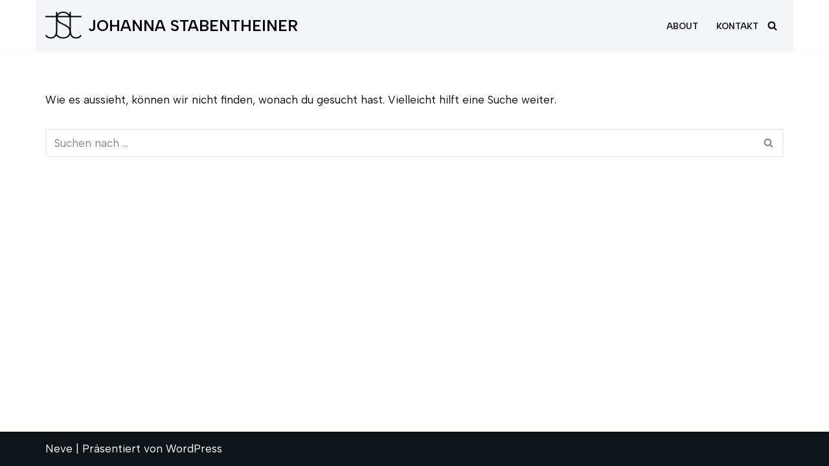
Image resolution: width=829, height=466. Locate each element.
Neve (59, 448)
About (682, 26)
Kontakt (737, 26)
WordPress (194, 448)
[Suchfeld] (772, 25)
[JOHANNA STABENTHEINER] (171, 26)
